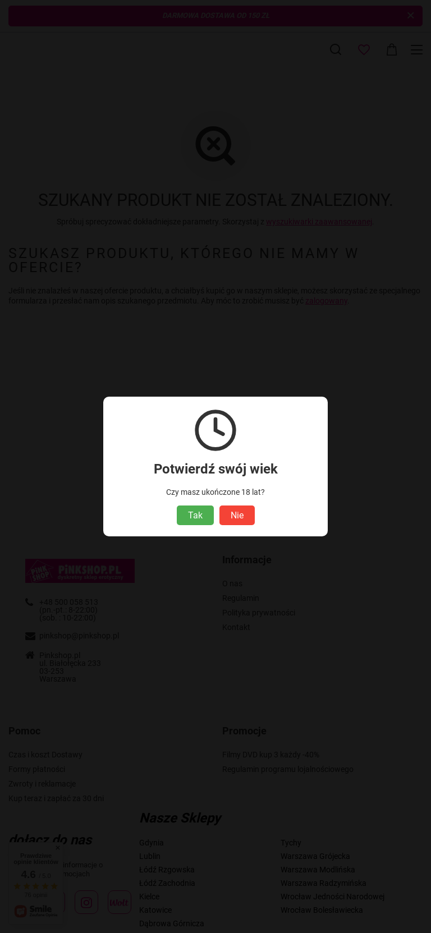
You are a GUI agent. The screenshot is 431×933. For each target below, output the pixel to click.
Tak (195, 515)
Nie (237, 515)
